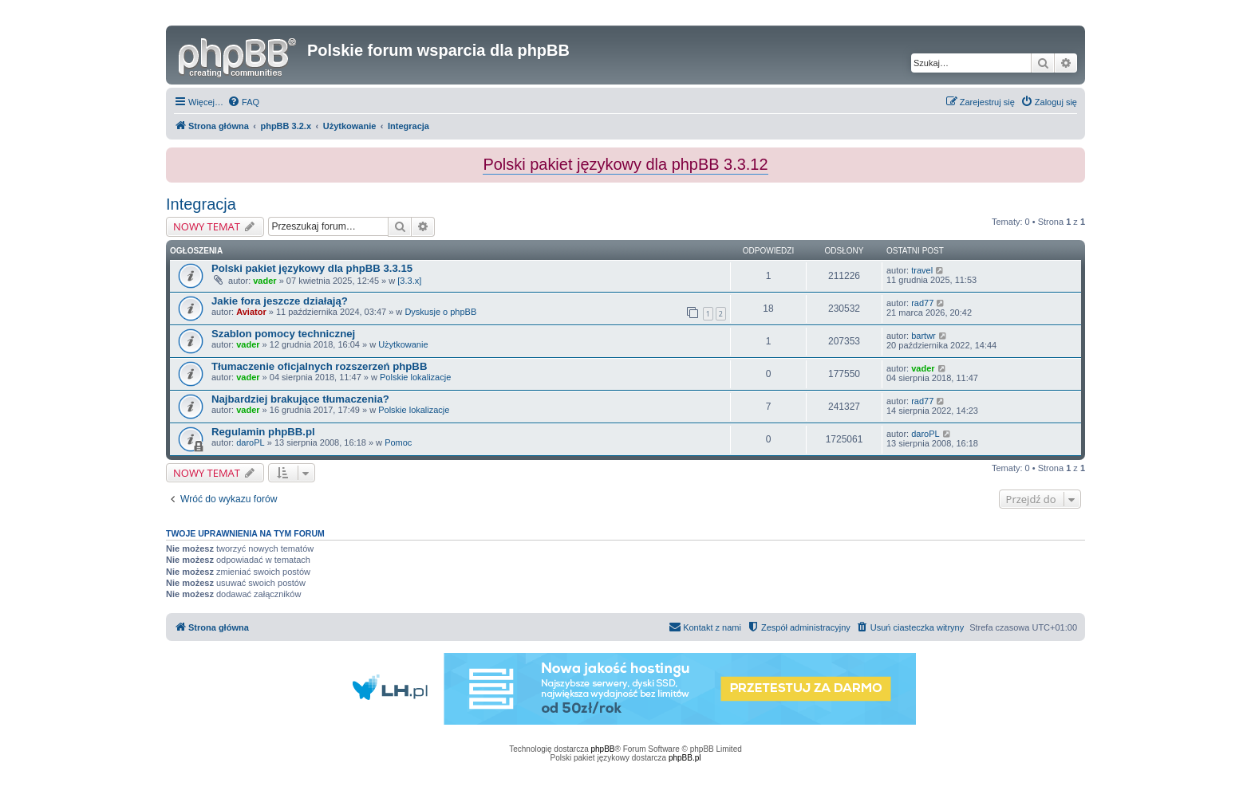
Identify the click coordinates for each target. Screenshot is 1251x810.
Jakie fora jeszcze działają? (279, 301)
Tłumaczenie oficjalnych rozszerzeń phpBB (319, 366)
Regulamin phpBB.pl (263, 432)
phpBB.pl (685, 757)
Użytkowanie (403, 344)
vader (264, 280)
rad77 (922, 303)
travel (922, 270)
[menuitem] (243, 102)
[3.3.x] (409, 280)
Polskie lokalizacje (415, 377)
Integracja (201, 204)
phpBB (603, 749)
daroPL (250, 442)
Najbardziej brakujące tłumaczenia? (300, 399)
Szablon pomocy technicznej (283, 334)
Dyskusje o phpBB (440, 312)
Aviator (251, 312)
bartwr (923, 335)
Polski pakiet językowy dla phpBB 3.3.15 (311, 268)
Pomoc (398, 442)
